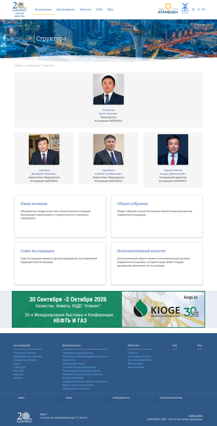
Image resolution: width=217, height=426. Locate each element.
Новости (85, 9)
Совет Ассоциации (38, 251)
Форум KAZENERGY (73, 377)
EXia (110, 9)
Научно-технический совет (78, 385)
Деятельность (65, 9)
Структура (19, 367)
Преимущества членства (28, 356)
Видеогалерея (136, 367)
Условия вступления (25, 360)
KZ (199, 9)
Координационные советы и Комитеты (84, 381)
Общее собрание (132, 203)
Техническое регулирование (79, 367)
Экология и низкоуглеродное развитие (84, 356)
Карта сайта (196, 415)
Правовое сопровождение (77, 352)
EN (203, 9)
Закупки (18, 377)
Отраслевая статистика (75, 388)
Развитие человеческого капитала (82, 374)
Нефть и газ (69, 360)
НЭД (99, 9)
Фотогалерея (135, 363)
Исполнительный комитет (141, 251)
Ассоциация (43, 9)
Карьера (18, 374)
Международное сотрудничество (81, 370)
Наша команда (34, 203)
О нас (17, 363)
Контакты (19, 370)
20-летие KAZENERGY (140, 360)
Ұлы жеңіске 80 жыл (139, 356)
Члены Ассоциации (25, 352)
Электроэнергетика (73, 363)
